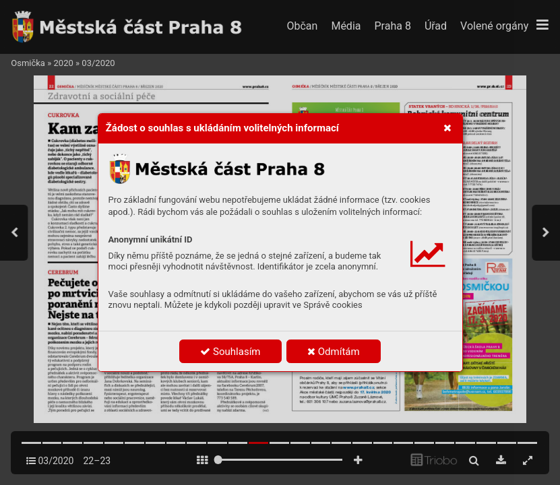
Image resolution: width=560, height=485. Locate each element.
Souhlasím (230, 352)
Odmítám (333, 352)
